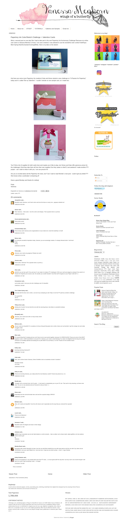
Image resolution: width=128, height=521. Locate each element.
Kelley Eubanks (19, 457)
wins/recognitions (104, 283)
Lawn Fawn (99, 235)
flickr (95, 66)
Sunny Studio (99, 226)
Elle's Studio (116, 260)
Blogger (72, 517)
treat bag (96, 281)
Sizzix (113, 275)
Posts (97, 178)
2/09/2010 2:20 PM (19, 407)
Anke (16, 357)
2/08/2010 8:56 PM (19, 214)
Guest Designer (98, 262)
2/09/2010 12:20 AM (20, 265)
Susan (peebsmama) (20, 219)
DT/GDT (29, 28)
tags (118, 279)
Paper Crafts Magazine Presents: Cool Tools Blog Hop (110, 301)
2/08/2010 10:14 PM (20, 255)
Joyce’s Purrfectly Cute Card (103, 232)
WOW (108, 278)
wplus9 (110, 283)
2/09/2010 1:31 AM (19, 299)
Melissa (17, 324)
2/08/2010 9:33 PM (19, 223)
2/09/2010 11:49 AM (20, 387)
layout (95, 279)
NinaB (16, 381)
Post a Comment (17, 466)
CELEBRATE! (105, 312)
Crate (102, 260)
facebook (110, 64)
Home (12, 28)
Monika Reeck (18, 446)
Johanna (17, 432)
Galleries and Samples (53, 28)
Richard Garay (98, 274)
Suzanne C (18, 422)
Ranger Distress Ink (112, 272)
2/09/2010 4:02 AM (19, 330)
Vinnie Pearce (102, 278)
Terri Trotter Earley (20, 290)
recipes (114, 279)
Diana (16, 392)
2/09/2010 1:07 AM (19, 276)
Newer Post (13, 474)
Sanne (16, 209)
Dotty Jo (17, 371)
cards (16, 193)
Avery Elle (108, 259)
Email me (66, 28)
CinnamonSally (19, 228)
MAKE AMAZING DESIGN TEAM (107, 264)
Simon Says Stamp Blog (102, 220)
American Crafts (99, 259)
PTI (19, 193)
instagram (103, 64)
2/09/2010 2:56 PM (19, 417)
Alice (16, 270)
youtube (116, 64)
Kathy (16, 347)
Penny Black (111, 270)
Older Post (87, 474)
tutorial (110, 281)
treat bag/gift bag (103, 281)
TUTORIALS (39, 28)
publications (109, 279)
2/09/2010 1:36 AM (19, 309)
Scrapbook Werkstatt (108, 274)
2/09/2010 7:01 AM (19, 342)
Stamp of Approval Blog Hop (109, 290)
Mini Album (113, 265)
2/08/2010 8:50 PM (19, 204)
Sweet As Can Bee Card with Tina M (105, 227)
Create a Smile (108, 260)
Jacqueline (18, 200)
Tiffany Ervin (18, 305)
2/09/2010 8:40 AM (19, 366)
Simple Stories (107, 275)
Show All (117, 245)
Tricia (16, 251)
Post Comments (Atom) (22, 477)
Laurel (16, 413)
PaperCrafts (104, 270)
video (113, 281)
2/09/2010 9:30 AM (19, 376)
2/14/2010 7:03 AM (19, 463)
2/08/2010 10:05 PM (20, 245)
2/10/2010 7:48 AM (19, 441)
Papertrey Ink (99, 240)
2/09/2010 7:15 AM (19, 352)
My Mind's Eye (113, 267)
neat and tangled (102, 279)
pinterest (97, 64)
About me (20, 28)
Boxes (113, 259)
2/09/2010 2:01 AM (19, 318)
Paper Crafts (111, 269)
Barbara (17, 401)
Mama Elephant (105, 265)
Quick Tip (103, 272)
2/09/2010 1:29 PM (19, 396)
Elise (16, 335)
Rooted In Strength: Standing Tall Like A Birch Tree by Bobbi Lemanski (105, 242)
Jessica (17, 260)
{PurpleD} (17, 314)
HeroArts (106, 262)
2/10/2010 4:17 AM (19, 426)
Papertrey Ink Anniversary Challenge (63, 40)
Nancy (16, 238)
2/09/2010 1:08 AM (19, 285)
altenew (112, 278)
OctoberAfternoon (98, 269)
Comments (98, 180)
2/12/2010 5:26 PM (19, 452)
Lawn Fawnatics (100, 230)
